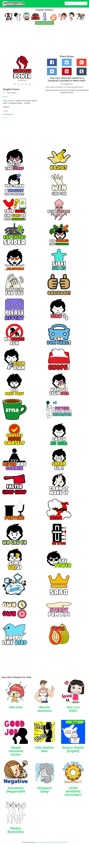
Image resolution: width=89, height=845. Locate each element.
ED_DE (5, 97)
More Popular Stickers (44, 23)
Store (57, 842)
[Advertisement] (44, 41)
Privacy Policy (63, 842)
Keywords (47, 842)
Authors (53, 842)
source (5, 118)
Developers (41, 842)
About (36, 842)
